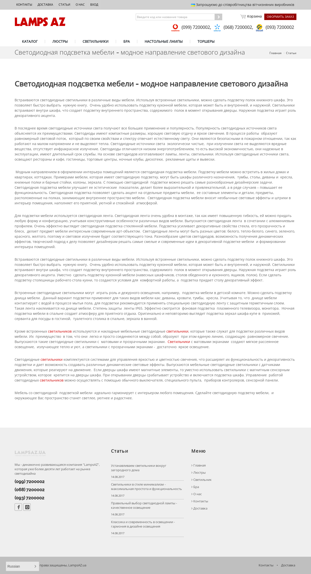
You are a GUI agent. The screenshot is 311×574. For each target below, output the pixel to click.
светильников (60, 331)
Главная (275, 53)
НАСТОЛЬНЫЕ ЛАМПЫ (164, 41)
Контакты (24, 4)
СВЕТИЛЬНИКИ (96, 41)
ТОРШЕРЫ (206, 41)
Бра (195, 487)
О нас (80, 4)
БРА (126, 41)
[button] (22, 566)
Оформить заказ (280, 17)
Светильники (179, 341)
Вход (94, 4)
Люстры (198, 472)
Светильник (201, 480)
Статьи (64, 4)
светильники (177, 331)
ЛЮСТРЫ (60, 41)
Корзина (251, 17)
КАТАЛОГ (30, 41)
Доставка (45, 4)
